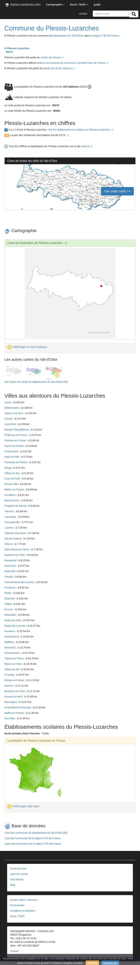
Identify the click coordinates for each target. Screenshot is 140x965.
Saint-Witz (10, 565)
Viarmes (9, 511)
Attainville (10, 571)
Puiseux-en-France (15, 440)
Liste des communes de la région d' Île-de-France (32, 838)
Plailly (8, 593)
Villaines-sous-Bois (15, 533)
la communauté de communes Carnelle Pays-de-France (75, 62)
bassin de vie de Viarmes (59, 68)
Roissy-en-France (14, 680)
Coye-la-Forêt (12, 478)
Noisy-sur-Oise (13, 620)
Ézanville (9, 598)
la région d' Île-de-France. (105, 35)
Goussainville (12, 522)
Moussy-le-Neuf (13, 696)
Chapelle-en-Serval (15, 505)
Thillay (8, 603)
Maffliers (9, 642)
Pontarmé (10, 587)
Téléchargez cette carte (23, 806)
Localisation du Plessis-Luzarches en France (36, 740)
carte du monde (19, 874)
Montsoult (10, 647)
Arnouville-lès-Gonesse (18, 707)
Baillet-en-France (14, 712)
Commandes (17, 905)
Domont (9, 685)
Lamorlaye (10, 516)
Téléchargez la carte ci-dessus (27, 346)
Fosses (8, 418)
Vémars (9, 576)
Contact (14, 951)
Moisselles (10, 614)
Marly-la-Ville (12, 456)
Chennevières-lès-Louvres (19, 582)
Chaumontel (11, 451)
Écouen (9, 609)
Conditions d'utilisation (22, 910)
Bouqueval (10, 560)
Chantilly (9, 674)
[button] (55, 4)
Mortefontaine (12, 653)
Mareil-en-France (14, 445)
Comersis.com (18, 868)
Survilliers (10, 494)
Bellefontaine (12, 407)
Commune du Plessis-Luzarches (51, 28)
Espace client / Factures (23, 899)
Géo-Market (17, 879)
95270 (8, 51)
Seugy (8, 467)
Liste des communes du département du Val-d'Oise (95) (35, 832)
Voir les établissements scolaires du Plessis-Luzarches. (80, 129)
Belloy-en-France (14, 489)
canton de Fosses (51, 57)
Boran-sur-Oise (13, 663)
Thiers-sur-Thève (14, 658)
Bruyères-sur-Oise (15, 691)
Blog (12, 884)
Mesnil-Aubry (12, 500)
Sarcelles (9, 718)
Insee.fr (87, 146)
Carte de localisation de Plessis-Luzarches (34, 242)
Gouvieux (10, 631)
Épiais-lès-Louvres (15, 625)
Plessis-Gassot (13, 538)
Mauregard (11, 702)
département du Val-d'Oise (68, 35)
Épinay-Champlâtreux (17, 429)
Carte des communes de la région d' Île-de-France (32, 843)
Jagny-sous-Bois (14, 413)
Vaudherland (11, 636)
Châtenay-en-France (16, 435)
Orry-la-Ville (11, 484)
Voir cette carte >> (117, 191)
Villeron (8, 544)
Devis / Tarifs (17, 916)
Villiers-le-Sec (12, 473)
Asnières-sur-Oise (15, 554)
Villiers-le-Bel (12, 669)
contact (83, 13)
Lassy (8, 402)
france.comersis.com (22, 5)
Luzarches (10, 424)
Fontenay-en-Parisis (16, 462)
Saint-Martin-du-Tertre (17, 549)
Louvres (9, 527)
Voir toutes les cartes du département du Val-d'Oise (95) (36, 381)
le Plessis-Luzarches (17, 48)
